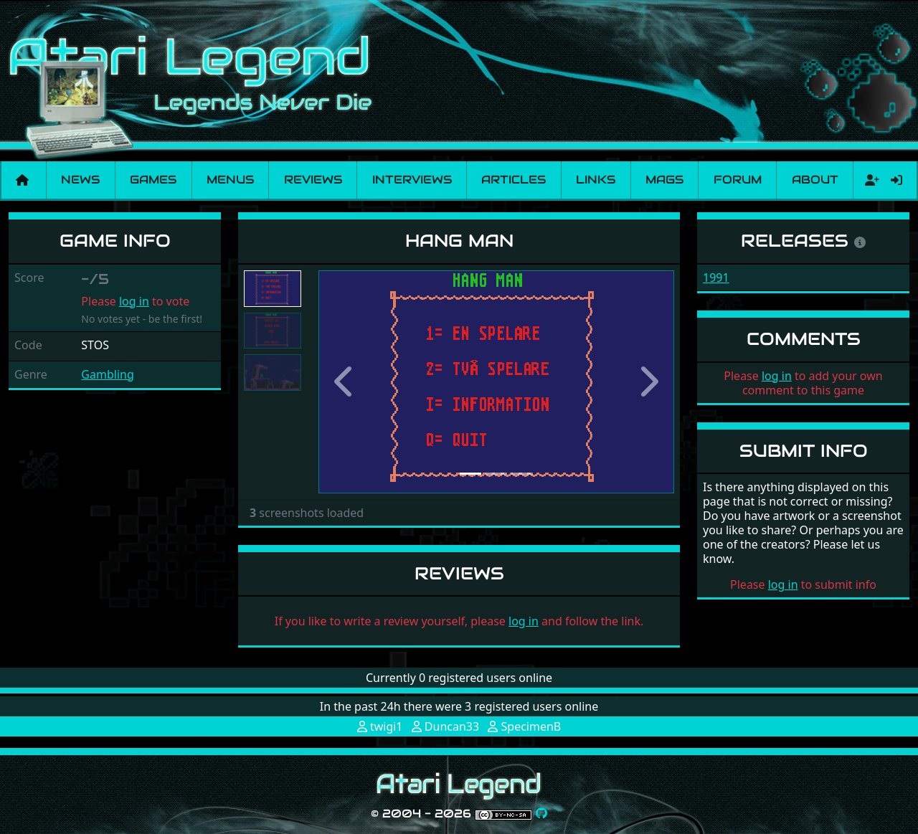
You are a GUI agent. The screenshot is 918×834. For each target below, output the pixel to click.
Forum (738, 179)
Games (153, 179)
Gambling (107, 374)
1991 (716, 277)
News (80, 179)
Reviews (313, 179)
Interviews (412, 179)
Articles (513, 179)
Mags (664, 179)
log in (134, 301)
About (815, 179)
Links (595, 179)
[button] (345, 381)
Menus (230, 179)
